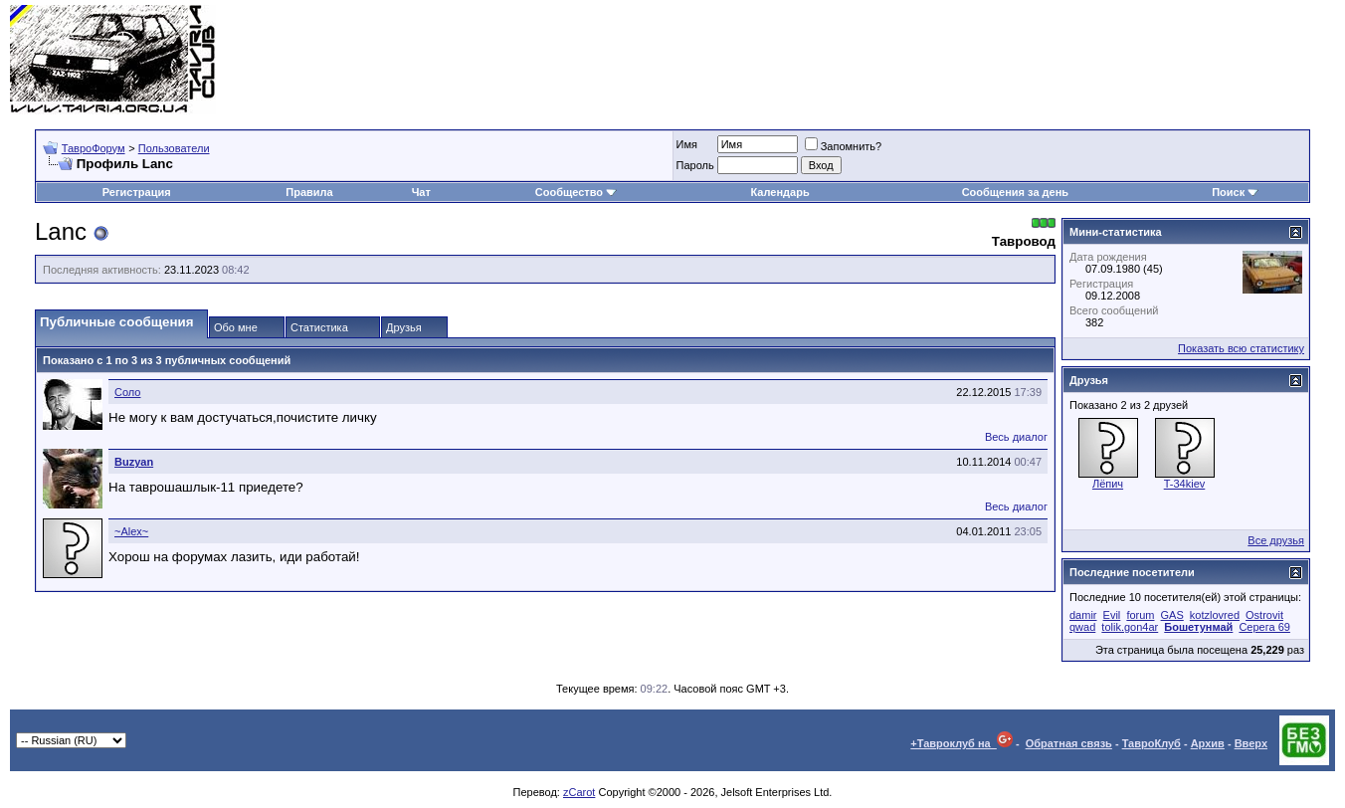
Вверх (1251, 743)
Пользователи (174, 148)
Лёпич (1107, 484)
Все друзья (1276, 540)
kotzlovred (1215, 615)
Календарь (780, 192)
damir (1083, 615)
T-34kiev (1185, 484)
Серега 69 (1264, 627)
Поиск (1235, 192)
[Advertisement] (973, 59)
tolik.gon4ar (1129, 627)
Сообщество (576, 192)
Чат (421, 192)
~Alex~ (131, 531)
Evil (1112, 615)
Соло (127, 392)
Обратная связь (1069, 743)
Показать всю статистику (1241, 348)
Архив (1208, 743)
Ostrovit (1264, 615)
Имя (686, 144)
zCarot (579, 792)
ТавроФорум (93, 148)
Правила (309, 192)
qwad (1082, 627)
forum (1140, 615)
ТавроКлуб (1151, 743)
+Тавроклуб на (961, 743)
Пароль (695, 165)
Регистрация (136, 192)
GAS (1172, 615)
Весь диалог (1016, 437)
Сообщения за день (1015, 192)
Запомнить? (843, 146)
